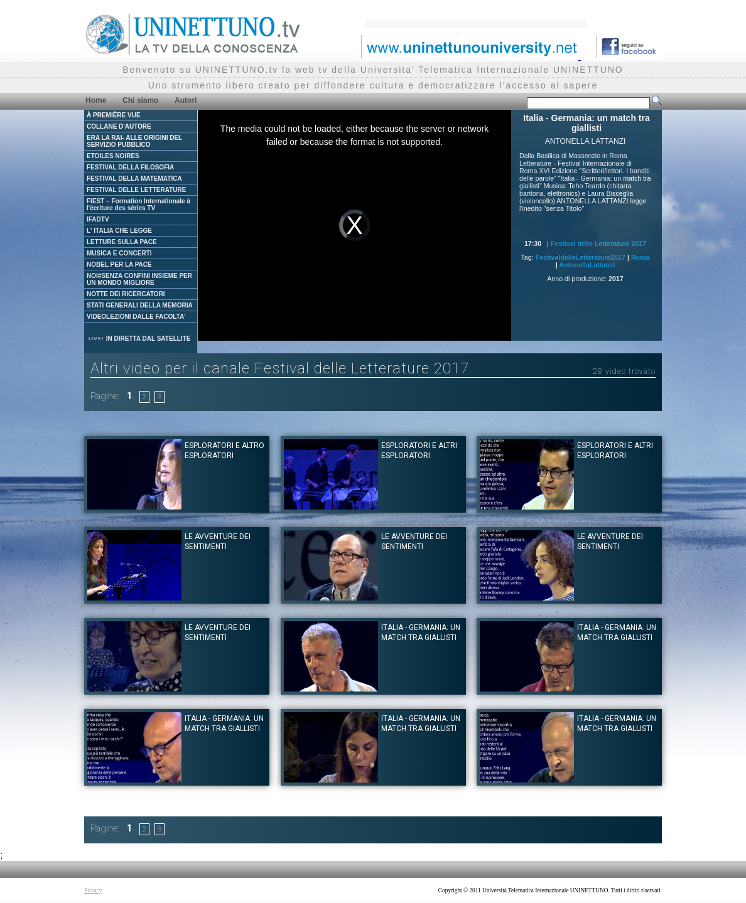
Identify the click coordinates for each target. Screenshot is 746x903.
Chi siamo (140, 100)
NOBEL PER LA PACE (119, 264)
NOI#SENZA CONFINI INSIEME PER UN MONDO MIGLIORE (139, 279)
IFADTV (98, 219)
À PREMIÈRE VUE (114, 115)
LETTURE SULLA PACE (122, 241)
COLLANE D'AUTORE (119, 126)
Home (95, 100)
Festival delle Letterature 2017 (598, 243)
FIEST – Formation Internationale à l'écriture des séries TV (138, 204)
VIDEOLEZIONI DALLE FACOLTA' (136, 316)
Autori (186, 100)
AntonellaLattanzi (587, 265)
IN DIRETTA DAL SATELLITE (138, 338)
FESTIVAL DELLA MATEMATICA (134, 178)
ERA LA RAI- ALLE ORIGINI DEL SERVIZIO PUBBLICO (134, 141)
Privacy (93, 890)
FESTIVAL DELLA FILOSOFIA (130, 167)
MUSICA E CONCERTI (119, 253)
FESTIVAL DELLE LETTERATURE (136, 189)
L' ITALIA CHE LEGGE (119, 230)
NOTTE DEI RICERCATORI (126, 294)
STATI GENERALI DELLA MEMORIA (140, 305)
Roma (640, 257)
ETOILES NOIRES (113, 155)
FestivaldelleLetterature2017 (580, 257)
